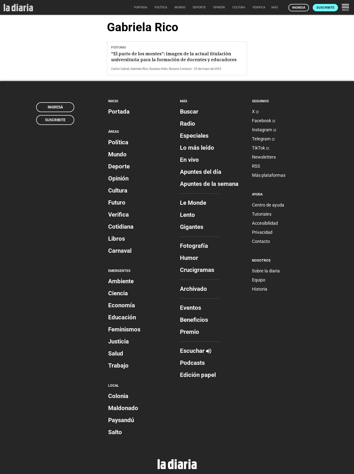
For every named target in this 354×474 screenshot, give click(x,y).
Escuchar (195, 350)
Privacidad (262, 232)
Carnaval (120, 250)
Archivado (193, 288)
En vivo (189, 159)
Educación (122, 317)
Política (118, 142)
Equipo (258, 279)
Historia (259, 289)
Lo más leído (197, 147)
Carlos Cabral (120, 69)
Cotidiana (120, 226)
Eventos (190, 307)
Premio (189, 331)
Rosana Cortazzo (180, 69)
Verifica (118, 214)
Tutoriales (261, 214)
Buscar (189, 111)
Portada (119, 111)
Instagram (264, 129)
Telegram (263, 138)
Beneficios (194, 319)
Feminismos (124, 329)
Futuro (116, 202)
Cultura (117, 190)
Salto (115, 432)
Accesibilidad (265, 223)
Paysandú (121, 420)
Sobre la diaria (266, 270)
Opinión (118, 178)
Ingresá (298, 7)
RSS (256, 166)
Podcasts (192, 362)
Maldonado (123, 408)
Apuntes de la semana (209, 183)
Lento (187, 214)
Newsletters (264, 157)
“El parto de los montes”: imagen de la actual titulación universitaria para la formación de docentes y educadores (173, 57)
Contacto (261, 241)
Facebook (263, 120)
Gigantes (191, 226)
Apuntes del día (200, 171)
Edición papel (198, 374)
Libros (116, 238)
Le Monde (193, 202)
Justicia (118, 341)
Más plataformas (268, 175)
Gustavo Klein (158, 69)
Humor (189, 257)
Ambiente (121, 281)
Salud (115, 353)
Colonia (118, 396)
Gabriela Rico (139, 69)
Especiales (194, 135)
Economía (121, 305)
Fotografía (194, 245)
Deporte (119, 166)
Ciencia (118, 293)
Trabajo (118, 365)
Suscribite (325, 7)
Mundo (117, 154)
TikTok (260, 147)
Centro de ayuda (268, 204)
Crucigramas (197, 270)
